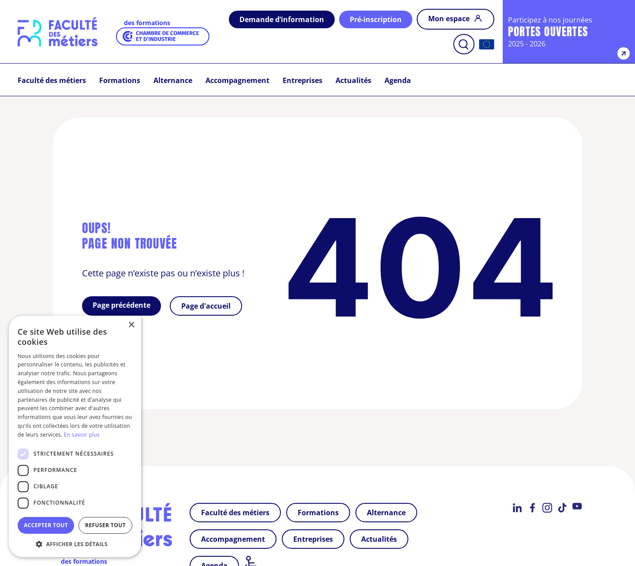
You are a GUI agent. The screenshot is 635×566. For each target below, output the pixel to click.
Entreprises (302, 80)
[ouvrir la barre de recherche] (463, 44)
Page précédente (121, 305)
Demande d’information (281, 19)
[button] (75, 544)
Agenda (398, 80)
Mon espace (449, 18)
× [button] (131, 325)
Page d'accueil (206, 306)
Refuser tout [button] (105, 525)
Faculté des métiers (52, 80)
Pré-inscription (376, 19)
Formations (119, 80)
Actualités (353, 80)
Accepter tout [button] (46, 525)
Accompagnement (237, 80)
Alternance (172, 80)
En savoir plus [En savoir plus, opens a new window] (82, 434)
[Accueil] (486, 44)
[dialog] (75, 436)
